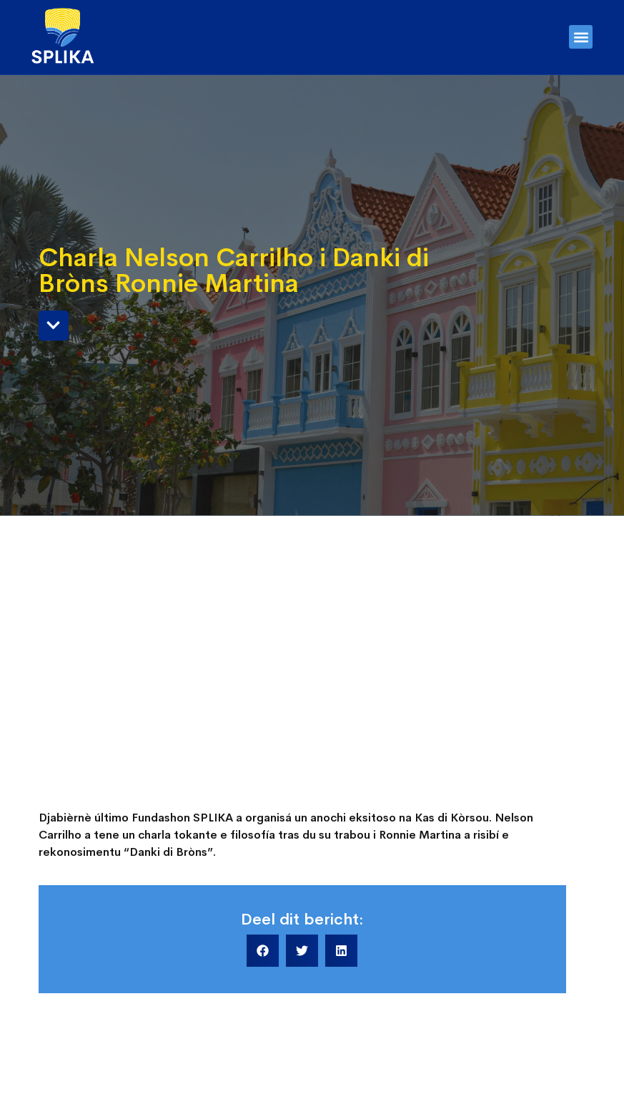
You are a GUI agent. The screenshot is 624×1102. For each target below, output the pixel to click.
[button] (581, 37)
